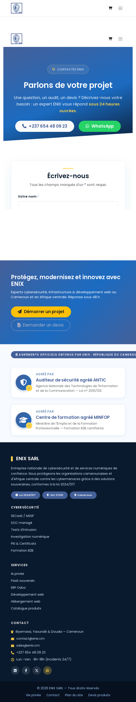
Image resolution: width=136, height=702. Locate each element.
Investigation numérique (30, 536)
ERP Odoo (18, 587)
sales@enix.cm (28, 645)
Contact (53, 695)
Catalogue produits (26, 608)
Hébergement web (25, 601)
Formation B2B (22, 550)
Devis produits (99, 695)
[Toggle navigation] (120, 8)
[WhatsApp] (47, 670)
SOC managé (21, 523)
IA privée (17, 573)
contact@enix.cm (30, 638)
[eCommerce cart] (110, 8)
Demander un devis (40, 325)
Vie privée (33, 695)
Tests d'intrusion (24, 529)
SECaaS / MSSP (22, 516)
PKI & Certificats (23, 543)
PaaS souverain (23, 580)
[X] (36, 670)
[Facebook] (26, 670)
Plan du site (74, 695)
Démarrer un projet (40, 312)
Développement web (27, 594)
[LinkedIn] (15, 670)
